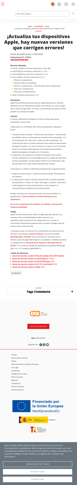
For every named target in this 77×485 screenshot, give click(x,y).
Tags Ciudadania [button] (38, 292)
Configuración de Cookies (37, 464)
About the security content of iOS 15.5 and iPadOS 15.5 (34, 264)
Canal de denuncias (17, 390)
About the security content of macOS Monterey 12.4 (33, 261)
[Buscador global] (42, 14)
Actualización (15, 273)
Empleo (13, 361)
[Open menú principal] (2, 4)
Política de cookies (17, 377)
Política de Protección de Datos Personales (24, 364)
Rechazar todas (37, 472)
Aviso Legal (14, 367)
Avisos (47, 26)
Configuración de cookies (19, 374)
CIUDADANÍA (38, 26)
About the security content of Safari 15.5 (28, 267)
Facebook (27, 237)
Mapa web (14, 380)
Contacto (14, 355)
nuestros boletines (36, 234)
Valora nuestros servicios (19, 358)
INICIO (30, 26)
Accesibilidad (15, 371)
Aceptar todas (37, 479)
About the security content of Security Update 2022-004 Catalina (38, 256)
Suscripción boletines (38, 326)
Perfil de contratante (17, 387)
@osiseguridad (16, 237)
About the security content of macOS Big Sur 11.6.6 (33, 258)
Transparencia (15, 383)
